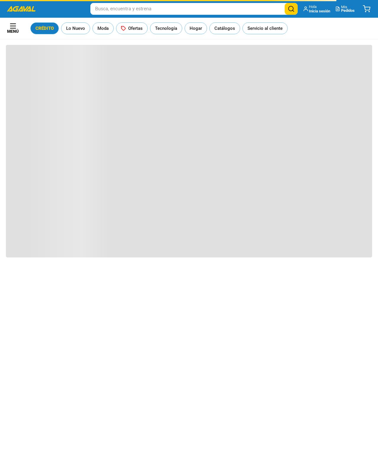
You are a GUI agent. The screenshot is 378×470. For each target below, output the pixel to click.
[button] (317, 8)
